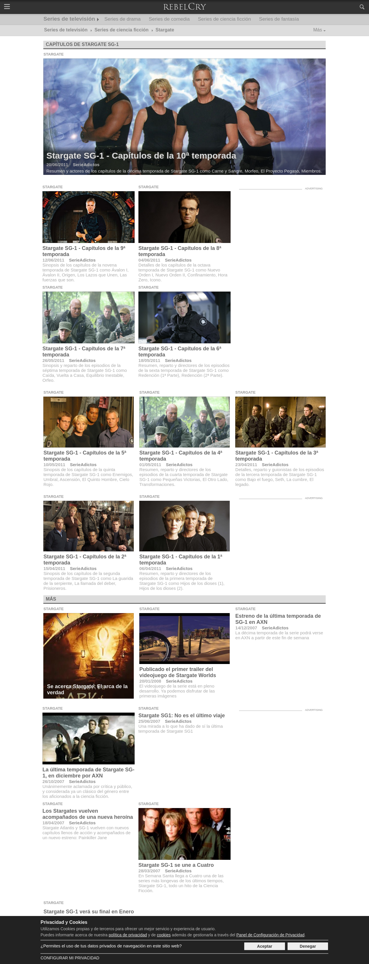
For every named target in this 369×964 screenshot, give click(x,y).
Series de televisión (69, 19)
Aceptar (264, 946)
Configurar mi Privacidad (69, 958)
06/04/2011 (150, 568)
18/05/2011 (149, 360)
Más (317, 29)
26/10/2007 (53, 781)
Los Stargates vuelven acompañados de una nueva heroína (87, 814)
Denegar (308, 946)
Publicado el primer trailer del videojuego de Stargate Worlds (177, 672)
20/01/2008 (150, 681)
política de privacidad (128, 935)
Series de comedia (169, 19)
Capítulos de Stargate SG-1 (82, 44)
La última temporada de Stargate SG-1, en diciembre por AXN (88, 773)
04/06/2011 (149, 260)
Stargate (53, 54)
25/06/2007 (149, 721)
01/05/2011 (150, 464)
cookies (164, 935)
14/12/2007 (246, 627)
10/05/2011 (54, 464)
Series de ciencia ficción (224, 19)
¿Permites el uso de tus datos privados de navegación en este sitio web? (110, 945)
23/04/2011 (246, 464)
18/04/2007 (53, 822)
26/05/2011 (53, 360)
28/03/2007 (149, 870)
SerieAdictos (82, 260)
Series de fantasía (279, 19)
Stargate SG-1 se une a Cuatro (176, 865)
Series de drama (122, 19)
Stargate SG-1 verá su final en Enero (88, 912)
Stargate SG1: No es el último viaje (181, 715)
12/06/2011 (53, 260)
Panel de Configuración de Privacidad (270, 935)
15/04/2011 (54, 568)
